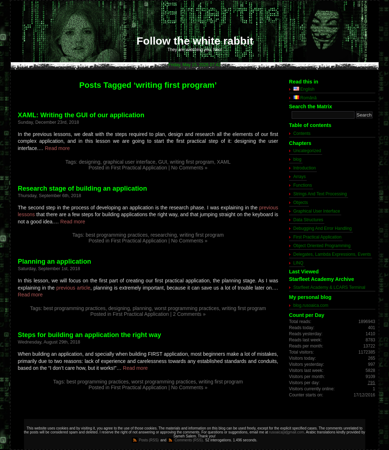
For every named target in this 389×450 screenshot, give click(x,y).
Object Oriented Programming (322, 245)
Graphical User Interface (316, 211)
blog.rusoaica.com (310, 305)
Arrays (299, 176)
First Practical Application (139, 168)
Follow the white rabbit (194, 41)
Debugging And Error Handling (322, 228)
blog (297, 159)
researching (163, 235)
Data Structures (308, 219)
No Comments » (189, 168)
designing (89, 162)
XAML (224, 162)
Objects (300, 202)
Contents (302, 133)
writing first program (192, 162)
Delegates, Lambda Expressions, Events (332, 254)
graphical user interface (129, 162)
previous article (73, 288)
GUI (162, 162)
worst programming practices (186, 308)
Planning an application (54, 261)
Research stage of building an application (82, 188)
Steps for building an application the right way (89, 334)
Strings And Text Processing (320, 193)
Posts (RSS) (149, 440)
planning (142, 308)
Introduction (304, 168)
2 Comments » (189, 314)
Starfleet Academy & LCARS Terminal (329, 287)
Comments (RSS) (189, 440)
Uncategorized (307, 150)
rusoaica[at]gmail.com (286, 432)
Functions (302, 185)
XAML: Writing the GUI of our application (81, 115)
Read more (57, 148)
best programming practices (116, 235)
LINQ (298, 262)
